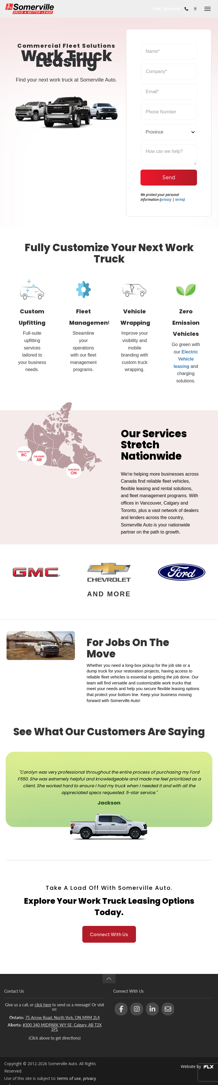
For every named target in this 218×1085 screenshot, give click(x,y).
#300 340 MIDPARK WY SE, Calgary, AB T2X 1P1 (62, 1027)
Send (168, 177)
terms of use (69, 1078)
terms (179, 199)
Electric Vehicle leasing (186, 359)
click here (43, 1004)
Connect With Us (109, 934)
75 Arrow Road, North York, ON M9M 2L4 (62, 1017)
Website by (197, 1066)
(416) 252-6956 (166, 9)
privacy (165, 199)
